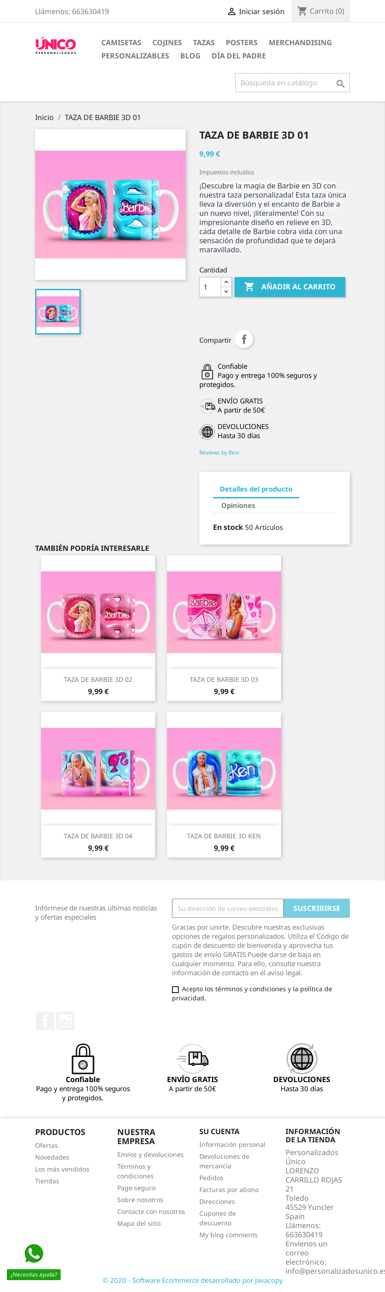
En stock (228, 527)
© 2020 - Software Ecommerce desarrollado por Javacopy (193, 1280)
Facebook (45, 1021)
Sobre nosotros (140, 1199)
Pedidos (211, 1177)
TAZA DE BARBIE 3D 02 (98, 679)
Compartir (244, 339)
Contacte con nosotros (151, 1211)
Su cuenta (219, 1131)
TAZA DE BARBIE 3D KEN (224, 836)
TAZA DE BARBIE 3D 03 (224, 679)
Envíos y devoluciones (150, 1154)
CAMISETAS (121, 42)
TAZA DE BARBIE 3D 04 (98, 836)
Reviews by (219, 452)
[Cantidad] (210, 287)
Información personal (232, 1144)
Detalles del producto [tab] (256, 488)
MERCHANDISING (300, 42)
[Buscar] (292, 82)
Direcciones (217, 1201)
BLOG (190, 56)
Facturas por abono (229, 1189)
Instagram (65, 1021)
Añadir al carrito (290, 287)
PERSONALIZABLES (135, 56)
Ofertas (46, 1145)
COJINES (167, 42)
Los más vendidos (62, 1169)
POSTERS (242, 42)
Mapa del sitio (139, 1223)
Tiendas (47, 1181)
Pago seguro (136, 1187)
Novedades (52, 1157)
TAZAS (204, 42)
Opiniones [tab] (238, 505)
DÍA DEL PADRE (239, 56)
